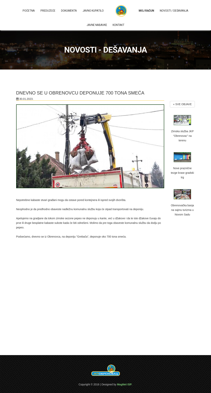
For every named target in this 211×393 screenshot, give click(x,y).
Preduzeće (48, 10)
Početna (29, 10)
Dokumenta (69, 10)
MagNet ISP (124, 384)
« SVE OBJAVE (182, 104)
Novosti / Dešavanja (174, 10)
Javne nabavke (97, 24)
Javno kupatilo (93, 10)
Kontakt (118, 24)
